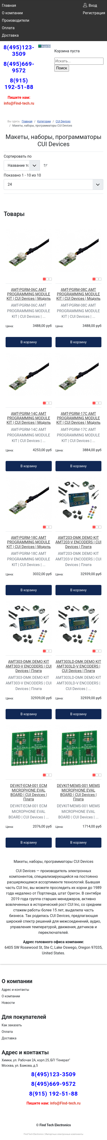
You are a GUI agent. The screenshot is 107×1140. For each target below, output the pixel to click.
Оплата (8, 28)
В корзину (29, 342)
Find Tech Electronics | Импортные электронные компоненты (53, 1134)
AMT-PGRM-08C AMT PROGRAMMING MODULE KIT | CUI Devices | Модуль (78, 294)
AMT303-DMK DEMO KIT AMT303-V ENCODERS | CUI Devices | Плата (29, 666)
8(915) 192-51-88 (18, 83)
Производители (15, 20)
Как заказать (12, 1025)
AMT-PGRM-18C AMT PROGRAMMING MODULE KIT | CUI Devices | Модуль (29, 542)
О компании (12, 13)
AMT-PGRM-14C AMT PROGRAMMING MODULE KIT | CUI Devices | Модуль (29, 418)
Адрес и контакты (15, 989)
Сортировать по (17, 156)
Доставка (10, 35)
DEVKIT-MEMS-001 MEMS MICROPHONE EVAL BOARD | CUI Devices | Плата (78, 792)
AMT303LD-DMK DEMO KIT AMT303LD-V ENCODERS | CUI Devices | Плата (78, 666)
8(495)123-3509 (19, 50)
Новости (8, 1003)
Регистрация (94, 13)
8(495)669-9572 (19, 67)
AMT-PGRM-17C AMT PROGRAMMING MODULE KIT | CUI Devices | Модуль (78, 418)
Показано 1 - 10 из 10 (22, 175)
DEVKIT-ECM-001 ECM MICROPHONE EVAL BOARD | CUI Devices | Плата (28, 792)
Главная (9, 5)
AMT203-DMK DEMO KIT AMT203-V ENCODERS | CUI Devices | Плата (78, 542)
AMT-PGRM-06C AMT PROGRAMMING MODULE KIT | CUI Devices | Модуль (29, 294)
